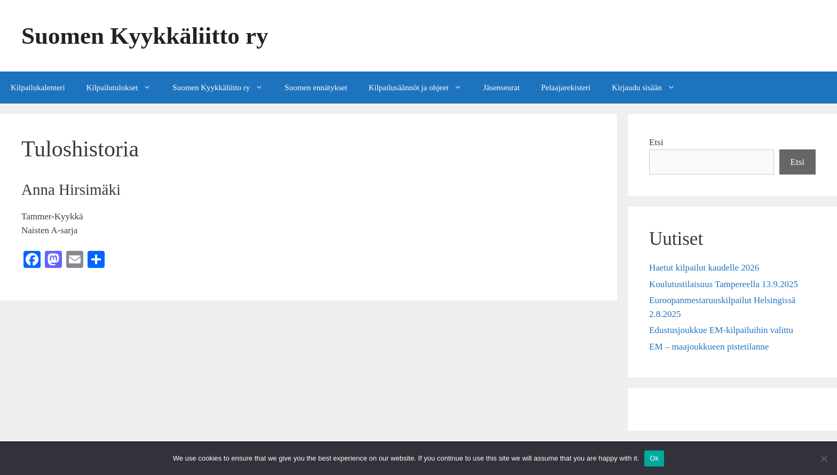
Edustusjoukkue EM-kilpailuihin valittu (721, 330)
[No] (823, 458)
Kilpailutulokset (124, 88)
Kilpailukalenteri (38, 87)
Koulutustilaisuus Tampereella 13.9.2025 (723, 284)
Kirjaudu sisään (649, 88)
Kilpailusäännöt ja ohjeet (420, 88)
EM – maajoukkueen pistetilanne (709, 347)
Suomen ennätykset (316, 87)
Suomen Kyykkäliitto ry (145, 35)
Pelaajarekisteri (565, 87)
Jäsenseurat (501, 87)
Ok (654, 458)
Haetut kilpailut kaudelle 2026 (704, 268)
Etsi (656, 142)
